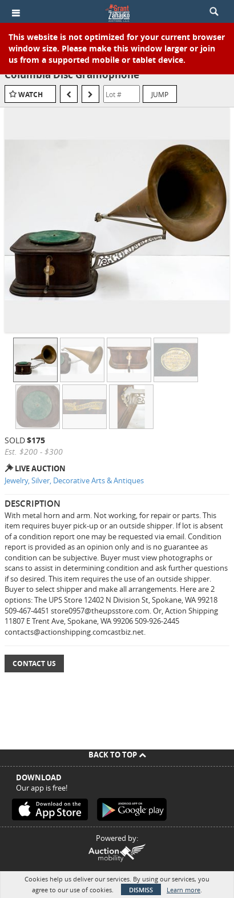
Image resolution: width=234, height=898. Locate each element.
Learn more (183, 889)
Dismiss (141, 889)
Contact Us (34, 663)
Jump (159, 94)
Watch (30, 94)
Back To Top (117, 754)
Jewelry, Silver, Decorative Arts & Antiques (74, 480)
